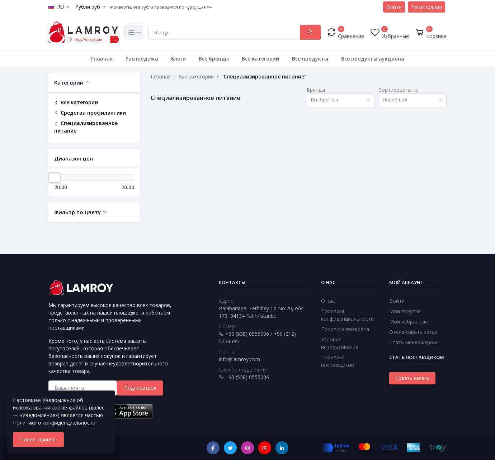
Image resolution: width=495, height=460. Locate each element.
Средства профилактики (90, 112)
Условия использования (339, 343)
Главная (102, 58)
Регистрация (426, 7)
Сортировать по (398, 89)
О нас (328, 300)
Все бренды (214, 58)
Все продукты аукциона (372, 58)
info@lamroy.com (239, 359)
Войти (394, 7)
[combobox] (341, 100)
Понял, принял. (38, 439)
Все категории (260, 58)
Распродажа (142, 58)
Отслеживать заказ (413, 332)
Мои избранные (408, 321)
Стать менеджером (413, 342)
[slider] (54, 177)
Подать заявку (412, 378)
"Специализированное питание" (263, 76)
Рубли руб (87, 6)
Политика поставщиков (337, 361)
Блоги (178, 58)
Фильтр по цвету (77, 212)
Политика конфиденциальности (347, 315)
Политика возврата (345, 329)
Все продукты (310, 58)
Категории (69, 82)
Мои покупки (405, 311)
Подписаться (140, 387)
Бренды (316, 89)
